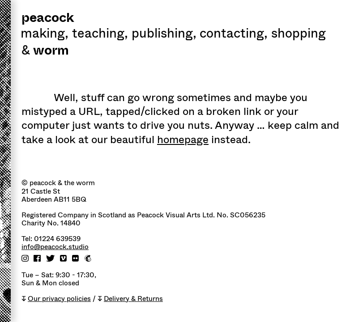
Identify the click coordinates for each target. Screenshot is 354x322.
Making (44, 34)
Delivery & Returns (133, 299)
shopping (298, 34)
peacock (47, 18)
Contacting (234, 34)
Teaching (100, 34)
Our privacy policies (59, 299)
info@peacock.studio (55, 247)
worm (51, 51)
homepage (183, 139)
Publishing (164, 34)
